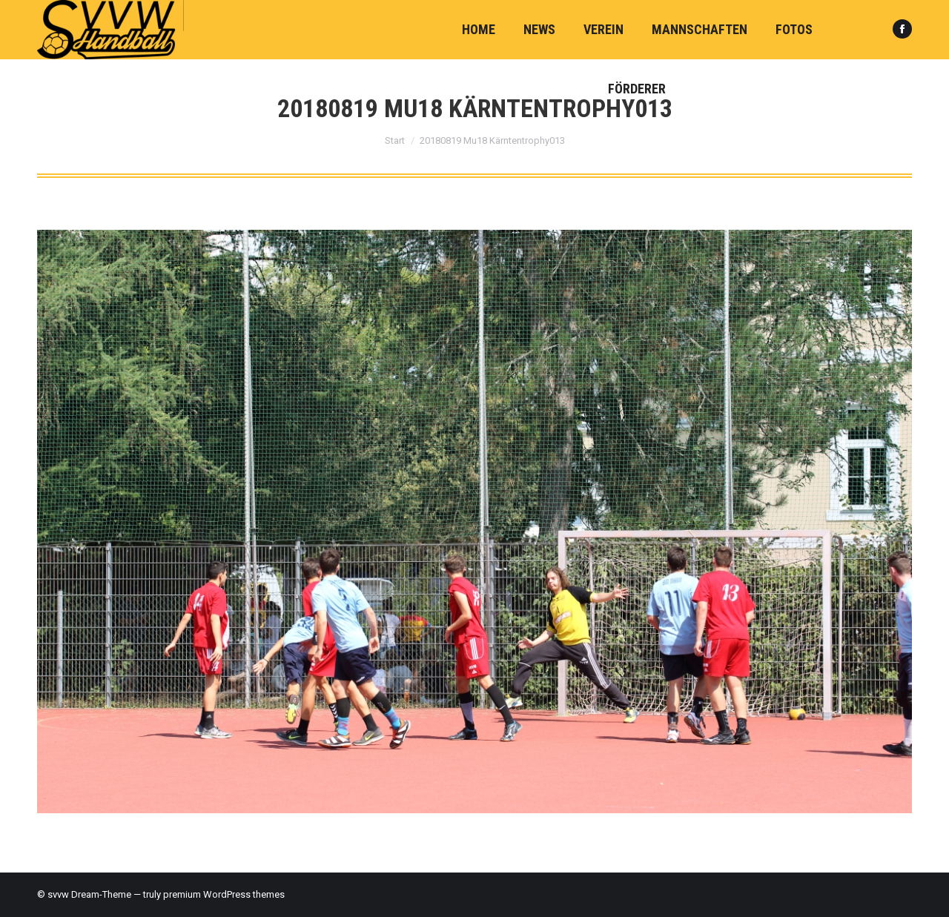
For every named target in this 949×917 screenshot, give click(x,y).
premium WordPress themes (224, 894)
